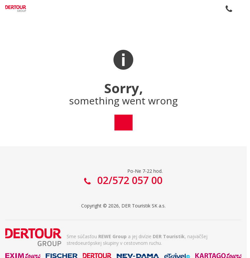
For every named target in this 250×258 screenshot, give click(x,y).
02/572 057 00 (229, 8)
